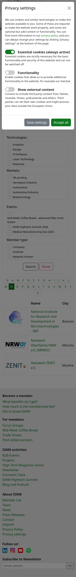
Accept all (61, 122)
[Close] (69, 8)
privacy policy (49, 35)
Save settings (37, 122)
